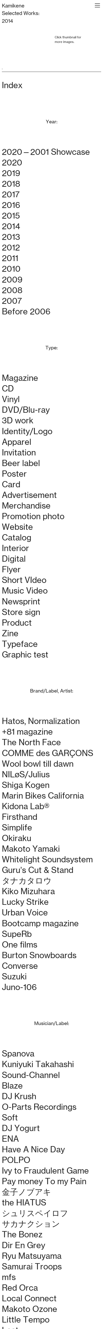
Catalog (16, 538)
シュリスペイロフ (35, 1213)
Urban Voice (25, 913)
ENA (10, 1139)
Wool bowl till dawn (38, 764)
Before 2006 (26, 311)
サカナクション (31, 1224)
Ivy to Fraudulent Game (45, 1171)
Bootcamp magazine (40, 923)
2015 (11, 216)
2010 (11, 269)
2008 (12, 290)
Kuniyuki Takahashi (38, 1064)
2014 (11, 226)
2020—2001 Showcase (46, 152)
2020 (12, 163)
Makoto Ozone (29, 1309)
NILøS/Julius (26, 774)
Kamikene (13, 6)
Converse (20, 966)
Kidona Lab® (26, 806)
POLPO (16, 1160)
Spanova (18, 1054)
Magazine (20, 378)
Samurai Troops (32, 1266)
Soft (10, 1118)
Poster (14, 474)
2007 (12, 301)
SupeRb (17, 934)
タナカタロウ (27, 881)
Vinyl (11, 399)
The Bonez (22, 1234)
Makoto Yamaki (31, 849)
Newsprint (21, 601)
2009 (12, 280)
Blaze (12, 1086)
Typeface (20, 644)
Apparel (16, 442)
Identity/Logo (27, 431)
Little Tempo (26, 1320)
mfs (9, 1277)
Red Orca (20, 1288)
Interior (15, 548)
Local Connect (29, 1298)
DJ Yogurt (21, 1128)
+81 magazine (27, 732)
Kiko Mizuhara (28, 891)
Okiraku (16, 838)
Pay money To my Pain (44, 1181)
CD (8, 389)
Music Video (25, 591)
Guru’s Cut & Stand (37, 870)
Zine (10, 633)
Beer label (21, 463)
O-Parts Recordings (39, 1107)
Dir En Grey (23, 1245)
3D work (17, 420)
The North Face (31, 742)
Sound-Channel (31, 1075)
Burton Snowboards (39, 955)
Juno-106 (19, 987)
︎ (97, 5)
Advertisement (29, 495)
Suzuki (14, 976)
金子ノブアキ (26, 1192)
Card (11, 484)
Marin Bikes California (43, 796)
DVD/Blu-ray (26, 410)
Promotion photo (33, 516)
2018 (11, 184)
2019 (11, 173)
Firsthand (19, 817)
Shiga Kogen (26, 785)
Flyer (11, 569)
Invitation (19, 453)
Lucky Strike (25, 902)
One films (19, 945)
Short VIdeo (24, 580)
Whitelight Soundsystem (47, 859)
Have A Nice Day (33, 1149)
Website (17, 527)
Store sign (21, 612)
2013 (11, 237)
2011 (10, 258)
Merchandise (26, 506)
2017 (11, 194)
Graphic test (25, 655)
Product (17, 623)
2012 (11, 248)
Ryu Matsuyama (32, 1256)
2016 (11, 205)
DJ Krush (19, 1096)
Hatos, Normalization (41, 721)
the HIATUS (24, 1203)
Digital (14, 559)
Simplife (17, 828)
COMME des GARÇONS (47, 753)
